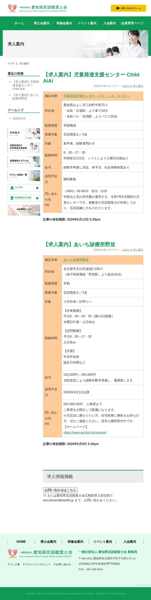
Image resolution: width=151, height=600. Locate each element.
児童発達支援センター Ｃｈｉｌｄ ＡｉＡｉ (97, 96)
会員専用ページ (132, 23)
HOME (11, 63)
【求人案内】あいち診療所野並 (25, 96)
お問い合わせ (63, 564)
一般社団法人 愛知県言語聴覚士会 (37, 8)
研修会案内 (64, 23)
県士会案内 (42, 23)
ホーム (19, 23)
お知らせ (127, 86)
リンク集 (15, 564)
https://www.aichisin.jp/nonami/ (85, 432)
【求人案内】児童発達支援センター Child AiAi (25, 85)
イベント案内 (86, 23)
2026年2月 (19, 118)
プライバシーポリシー (38, 564)
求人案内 (138, 86)
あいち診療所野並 (76, 259)
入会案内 (109, 23)
